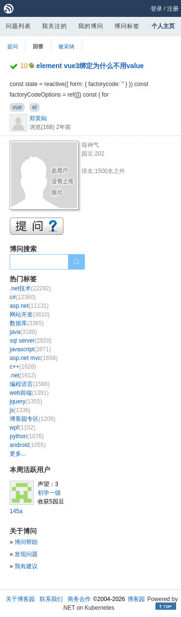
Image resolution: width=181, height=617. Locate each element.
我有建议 (26, 566)
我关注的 (54, 26)
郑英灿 (38, 118)
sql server (31, 340)
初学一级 (49, 492)
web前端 (29, 392)
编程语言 (30, 384)
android (28, 445)
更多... (18, 453)
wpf (22, 427)
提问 (12, 46)
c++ (23, 366)
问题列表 (18, 26)
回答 (38, 46)
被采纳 (66, 46)
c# (23, 297)
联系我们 (51, 599)
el (34, 107)
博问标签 (126, 26)
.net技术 (30, 288)
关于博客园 (20, 599)
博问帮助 (26, 542)
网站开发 (30, 314)
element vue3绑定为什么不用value (90, 66)
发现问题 (26, 554)
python (27, 436)
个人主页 (163, 26)
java (23, 332)
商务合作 (79, 599)
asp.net (29, 305)
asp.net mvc (33, 358)
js (20, 410)
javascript (30, 349)
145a (16, 511)
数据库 (27, 323)
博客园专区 (33, 419)
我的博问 (90, 26)
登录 (156, 8)
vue (17, 107)
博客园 (136, 599)
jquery (26, 401)
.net (23, 375)
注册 (173, 8)
